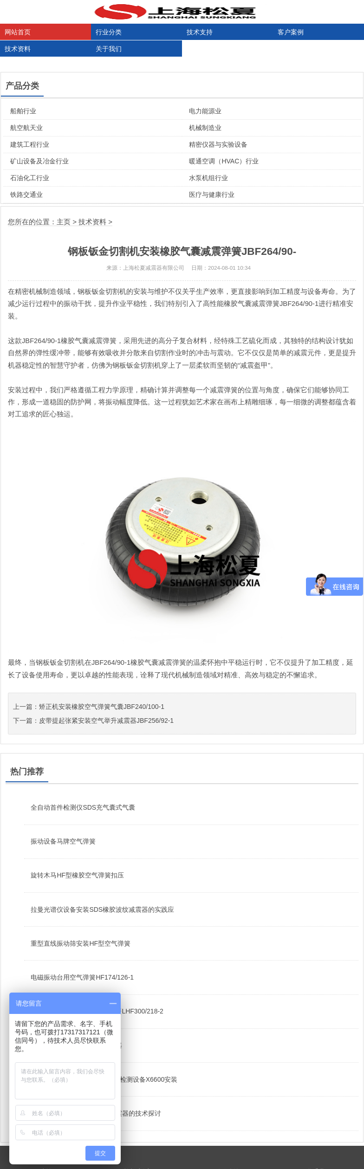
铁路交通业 (26, 194)
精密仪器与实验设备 (218, 144)
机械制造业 (205, 127)
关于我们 (109, 48)
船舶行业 (23, 111)
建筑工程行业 (29, 144)
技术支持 (200, 32)
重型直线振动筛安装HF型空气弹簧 (80, 943)
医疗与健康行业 (211, 194)
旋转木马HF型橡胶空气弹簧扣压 (77, 875)
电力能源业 (205, 111)
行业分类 (109, 32)
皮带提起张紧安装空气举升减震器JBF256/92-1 (106, 720)
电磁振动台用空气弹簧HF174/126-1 (82, 977)
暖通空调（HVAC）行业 (224, 161)
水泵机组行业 (208, 178)
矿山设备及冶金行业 (39, 161)
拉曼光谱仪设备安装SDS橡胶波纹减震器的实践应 (102, 909)
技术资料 (18, 48)
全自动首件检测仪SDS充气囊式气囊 (83, 807)
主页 (64, 222)
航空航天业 (26, 127)
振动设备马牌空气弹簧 (63, 841)
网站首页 (18, 32)
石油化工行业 (29, 178)
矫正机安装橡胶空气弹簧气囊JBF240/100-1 (101, 706)
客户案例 (291, 32)
